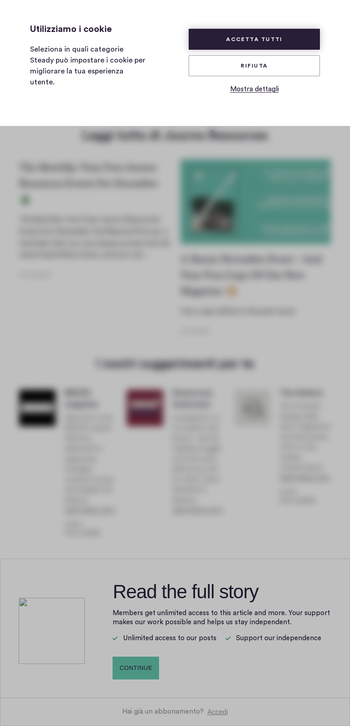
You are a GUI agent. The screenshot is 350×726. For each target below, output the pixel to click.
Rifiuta (254, 65)
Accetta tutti (254, 39)
